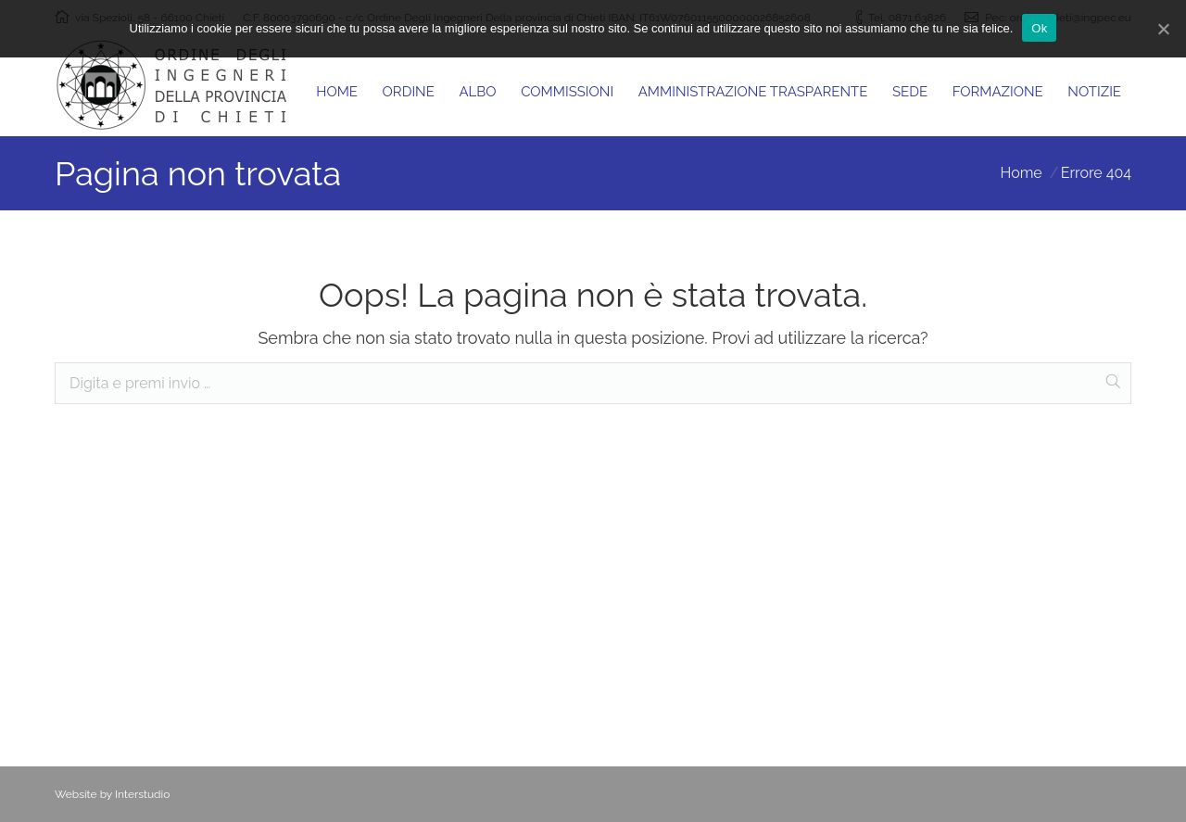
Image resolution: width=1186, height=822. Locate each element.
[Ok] (1163, 28)
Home (1020, 173)
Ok (1039, 28)
